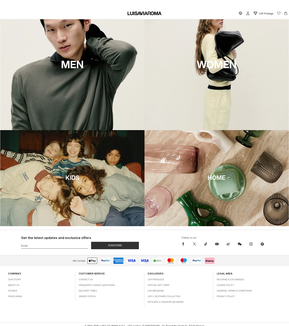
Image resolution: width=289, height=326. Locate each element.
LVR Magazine (156, 291)
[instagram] (251, 244)
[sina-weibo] (228, 244)
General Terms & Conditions (234, 291)
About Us (13, 285)
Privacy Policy (226, 296)
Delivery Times (88, 291)
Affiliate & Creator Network (166, 302)
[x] (194, 244)
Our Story (14, 279)
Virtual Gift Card (158, 285)
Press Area (15, 296)
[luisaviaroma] (144, 13)
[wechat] (239, 244)
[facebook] (184, 244)
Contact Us (86, 279)
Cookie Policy (225, 285)
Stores (12, 291)
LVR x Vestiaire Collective (164, 296)
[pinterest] (262, 244)
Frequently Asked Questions (97, 285)
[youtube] (217, 244)
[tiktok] (205, 244)
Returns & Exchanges (230, 279)
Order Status (87, 296)
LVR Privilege (156, 279)
